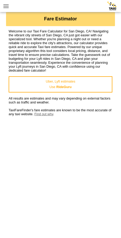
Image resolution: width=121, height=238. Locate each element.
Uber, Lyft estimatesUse (60, 84)
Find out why (43, 114)
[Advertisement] (60, 176)
